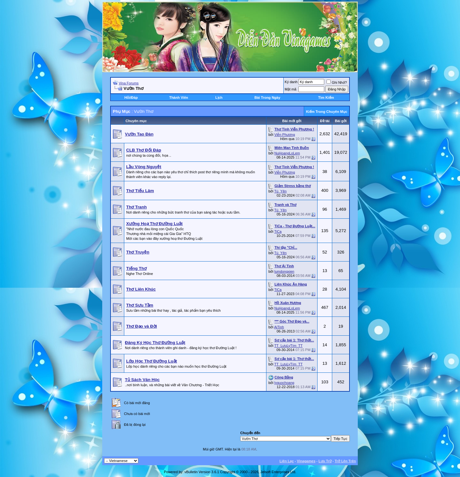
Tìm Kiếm (326, 97)
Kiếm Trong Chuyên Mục (326, 111)
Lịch (219, 97)
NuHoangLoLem (287, 153)
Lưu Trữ (325, 461)
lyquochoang (284, 383)
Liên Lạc (287, 461)
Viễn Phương (284, 135)
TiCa (278, 231)
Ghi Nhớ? (336, 82)
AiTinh (279, 327)
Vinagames (306, 461)
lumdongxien (284, 271)
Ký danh (291, 82)
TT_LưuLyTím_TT (288, 346)
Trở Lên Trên (345, 461)
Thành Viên (178, 97)
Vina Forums (129, 83)
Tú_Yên (280, 191)
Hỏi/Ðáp (131, 97)
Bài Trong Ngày (267, 97)
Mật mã (290, 89)
